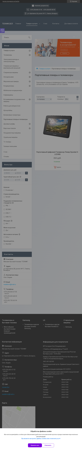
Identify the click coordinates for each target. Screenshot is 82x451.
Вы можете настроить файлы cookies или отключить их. (40, 438)
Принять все (35, 445)
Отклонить (47, 445)
